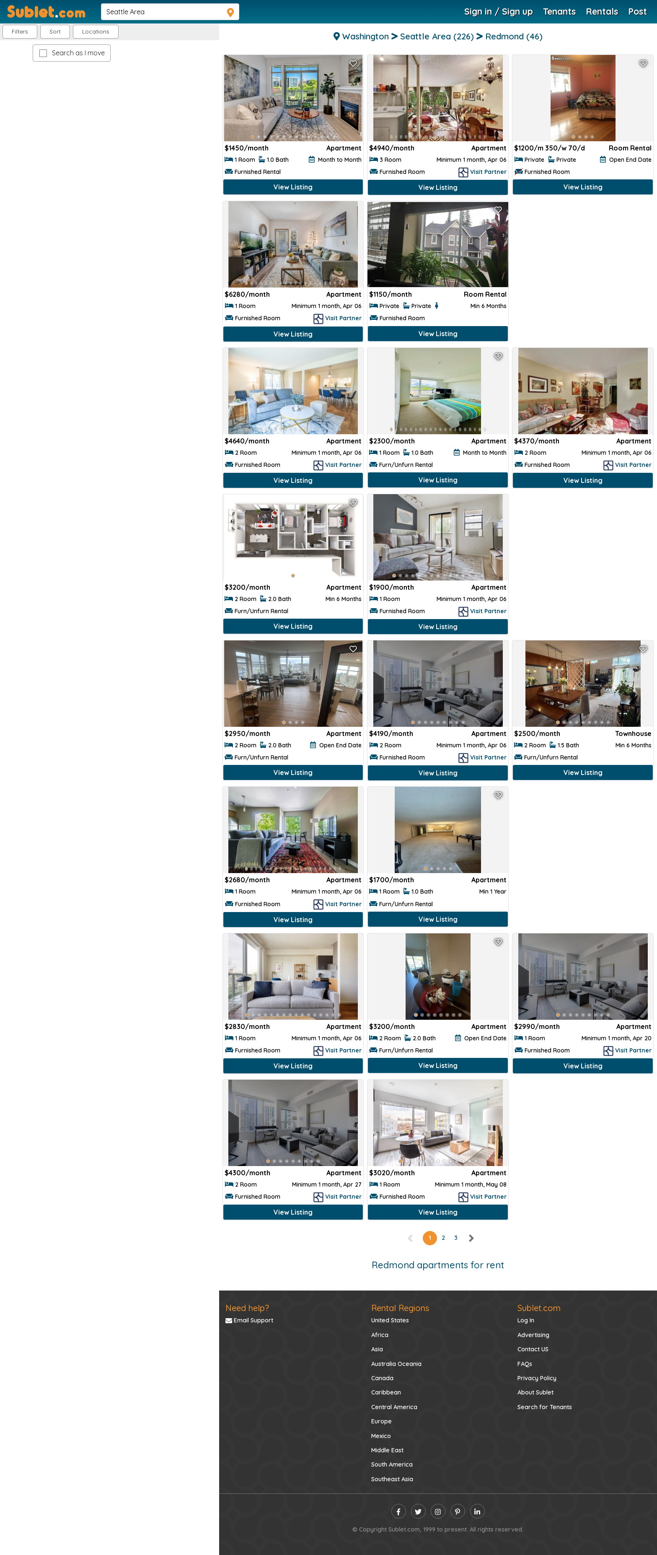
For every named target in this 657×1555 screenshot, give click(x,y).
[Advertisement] (583, 262)
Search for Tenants (544, 1407)
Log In (525, 1320)
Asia (377, 1349)
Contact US (532, 1349)
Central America (394, 1407)
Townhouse (633, 733)
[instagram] (438, 1511)
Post (637, 11)
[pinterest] (457, 1511)
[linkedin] (477, 1511)
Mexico (381, 1436)
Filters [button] (20, 31)
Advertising (533, 1335)
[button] (96, 32)
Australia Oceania (396, 1364)
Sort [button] (55, 31)
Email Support (249, 1320)
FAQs (524, 1364)
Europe (381, 1421)
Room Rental (630, 148)
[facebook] (398, 1511)
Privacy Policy (536, 1378)
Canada (382, 1378)
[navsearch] (170, 11)
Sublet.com (539, 1308)
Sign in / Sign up (498, 11)
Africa (379, 1335)
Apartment (344, 148)
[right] (471, 1238)
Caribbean (386, 1392)
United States (390, 1320)
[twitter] (418, 1511)
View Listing (293, 187)
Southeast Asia (392, 1479)
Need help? (247, 1308)
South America (392, 1464)
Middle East (387, 1450)
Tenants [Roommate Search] (559, 11)
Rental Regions (400, 1308)
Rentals (602, 11)
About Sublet (535, 1392)
